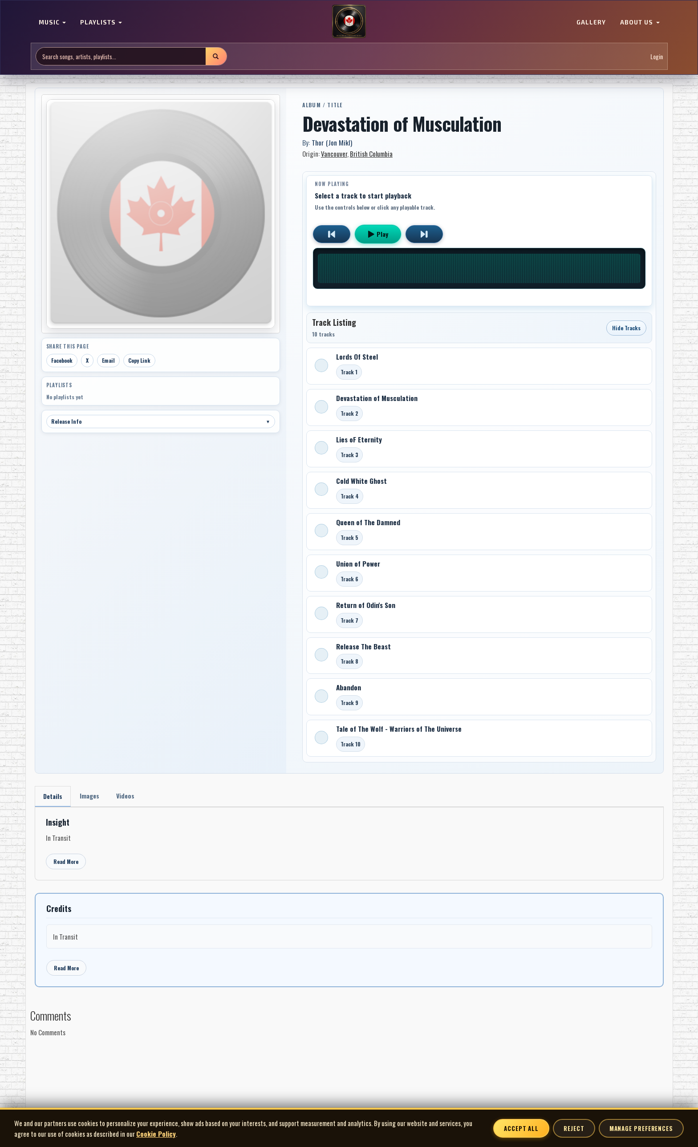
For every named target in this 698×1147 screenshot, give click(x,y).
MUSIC (52, 22)
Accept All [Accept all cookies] (521, 1128)
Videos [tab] (125, 795)
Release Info (160, 421)
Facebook (62, 360)
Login (656, 56)
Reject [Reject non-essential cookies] (574, 1128)
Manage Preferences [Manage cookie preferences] (641, 1128)
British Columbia (371, 153)
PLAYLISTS (101, 22)
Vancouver (334, 153)
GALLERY (591, 22)
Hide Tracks (626, 328)
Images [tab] (89, 795)
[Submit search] (216, 56)
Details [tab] (52, 796)
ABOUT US (639, 22)
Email (108, 360)
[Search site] (121, 56)
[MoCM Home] (349, 21)
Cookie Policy (156, 1134)
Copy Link (139, 360)
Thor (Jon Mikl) (332, 142)
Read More (65, 861)
